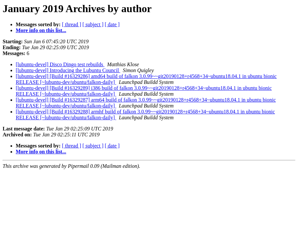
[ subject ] (93, 24)
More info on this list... (41, 30)
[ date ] (112, 24)
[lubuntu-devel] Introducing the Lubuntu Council (68, 70)
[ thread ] (71, 24)
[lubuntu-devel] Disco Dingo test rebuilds (60, 64)
